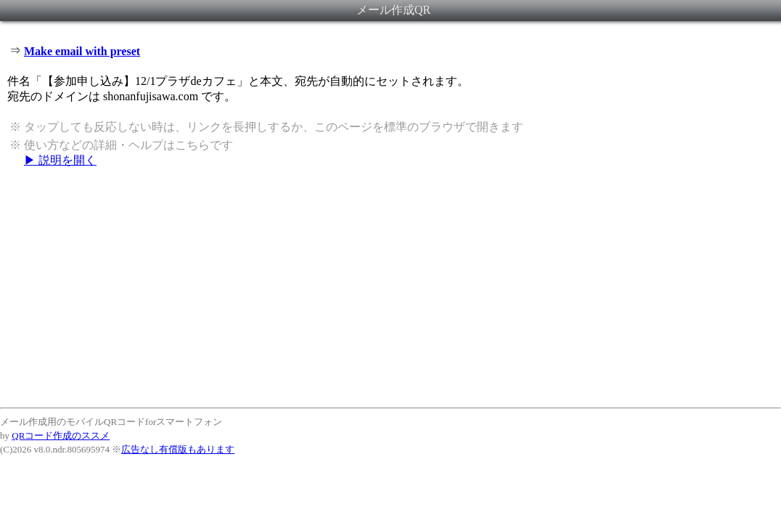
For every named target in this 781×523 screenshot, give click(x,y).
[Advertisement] (390, 287)
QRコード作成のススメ (61, 435)
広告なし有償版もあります (177, 449)
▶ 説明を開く (60, 160)
